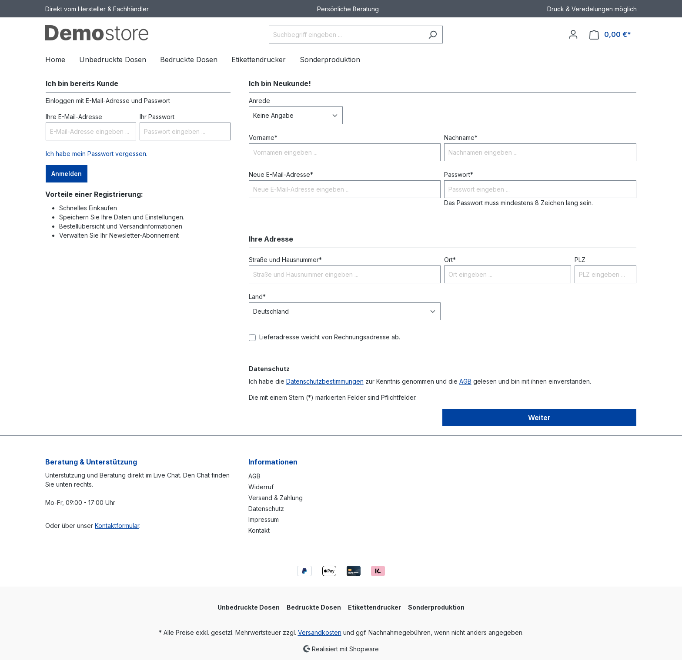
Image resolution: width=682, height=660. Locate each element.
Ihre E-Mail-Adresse (74, 116)
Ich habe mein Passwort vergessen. (96, 153)
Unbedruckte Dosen (248, 607)
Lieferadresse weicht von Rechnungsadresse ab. (329, 337)
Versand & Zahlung (275, 497)
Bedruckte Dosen (314, 607)
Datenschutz (266, 508)
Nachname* (461, 137)
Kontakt (259, 530)
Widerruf (261, 487)
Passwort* (458, 174)
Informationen (273, 462)
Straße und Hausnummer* (285, 259)
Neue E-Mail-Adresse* (281, 174)
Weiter (539, 417)
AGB (465, 381)
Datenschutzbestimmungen (325, 381)
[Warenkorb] (610, 34)
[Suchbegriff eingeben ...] (346, 34)
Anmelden (66, 173)
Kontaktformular (117, 525)
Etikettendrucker (374, 607)
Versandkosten (319, 632)
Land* (257, 296)
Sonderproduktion (436, 607)
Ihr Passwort (157, 116)
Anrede (259, 100)
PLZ (580, 259)
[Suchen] (432, 34)
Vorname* (263, 137)
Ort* (450, 259)
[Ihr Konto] (573, 34)
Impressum (263, 519)
